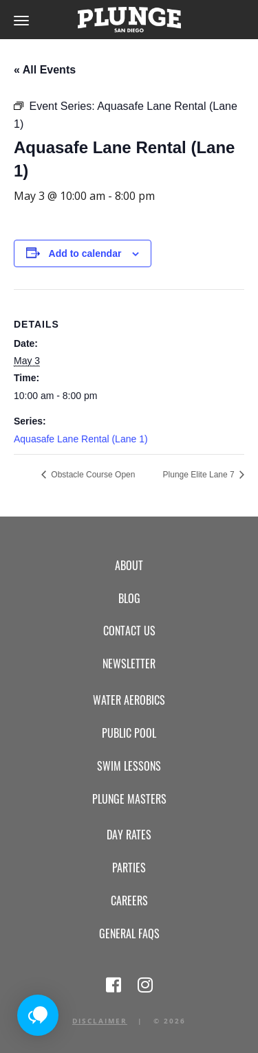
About (129, 565)
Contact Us (129, 630)
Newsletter (129, 663)
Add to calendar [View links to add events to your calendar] (85, 253)
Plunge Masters (129, 799)
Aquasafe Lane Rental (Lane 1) (81, 438)
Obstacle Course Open (92, 474)
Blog (129, 598)
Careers (129, 900)
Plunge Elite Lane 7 (200, 474)
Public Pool (129, 733)
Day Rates (129, 834)
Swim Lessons (129, 766)
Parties (129, 867)
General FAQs (129, 933)
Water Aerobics (129, 700)
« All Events (45, 70)
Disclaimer (99, 1021)
